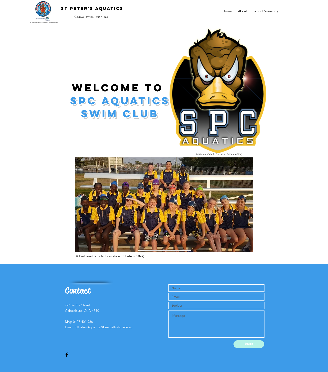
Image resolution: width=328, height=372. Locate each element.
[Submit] (248, 344)
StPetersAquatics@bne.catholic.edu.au (104, 327)
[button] (164, 204)
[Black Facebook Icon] (66, 354)
